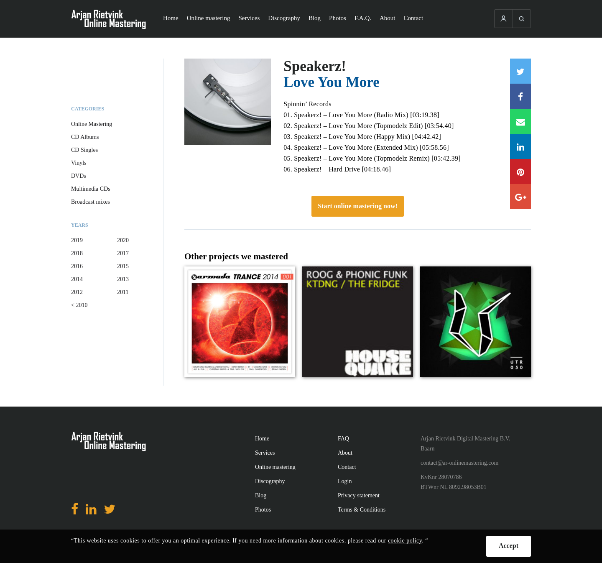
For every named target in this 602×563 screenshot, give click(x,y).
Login (345, 481)
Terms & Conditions (361, 510)
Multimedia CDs (90, 189)
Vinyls (79, 163)
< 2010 (79, 305)
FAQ (343, 438)
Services (249, 18)
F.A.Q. (363, 18)
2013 (123, 279)
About (387, 18)
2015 (123, 266)
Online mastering (208, 18)
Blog (315, 18)
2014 (77, 279)
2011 (122, 292)
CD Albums (85, 137)
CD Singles (84, 150)
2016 (77, 266)
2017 (123, 253)
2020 (123, 240)
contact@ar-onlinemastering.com (459, 463)
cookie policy (405, 540)
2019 (77, 240)
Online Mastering (91, 124)
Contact (413, 18)
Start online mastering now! (358, 206)
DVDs (78, 176)
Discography (284, 18)
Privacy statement (359, 495)
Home (171, 18)
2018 (77, 253)
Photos (337, 18)
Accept (508, 545)
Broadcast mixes (90, 202)
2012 (77, 292)
